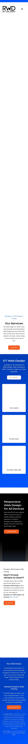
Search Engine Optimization (16, 715)
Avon (4, 724)
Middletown (7, 719)
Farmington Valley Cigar (14, 470)
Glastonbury (17, 721)
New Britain (11, 717)
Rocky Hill (22, 724)
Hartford (11, 721)
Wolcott (22, 721)
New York (11, 731)
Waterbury (6, 721)
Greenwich (17, 724)
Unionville (12, 726)
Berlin (7, 724)
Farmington (21, 719)
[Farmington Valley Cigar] (14, 447)
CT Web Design (16, 714)
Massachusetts (18, 731)
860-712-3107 (13, 597)
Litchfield (16, 723)
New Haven (22, 723)
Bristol (16, 717)
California (9, 733)
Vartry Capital (14, 408)
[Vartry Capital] (14, 385)
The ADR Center (14, 439)
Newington (5, 723)
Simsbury (7, 726)
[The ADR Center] (14, 416)
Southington (21, 717)
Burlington (11, 724)
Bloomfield (11, 723)
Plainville (6, 717)
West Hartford (14, 719)
